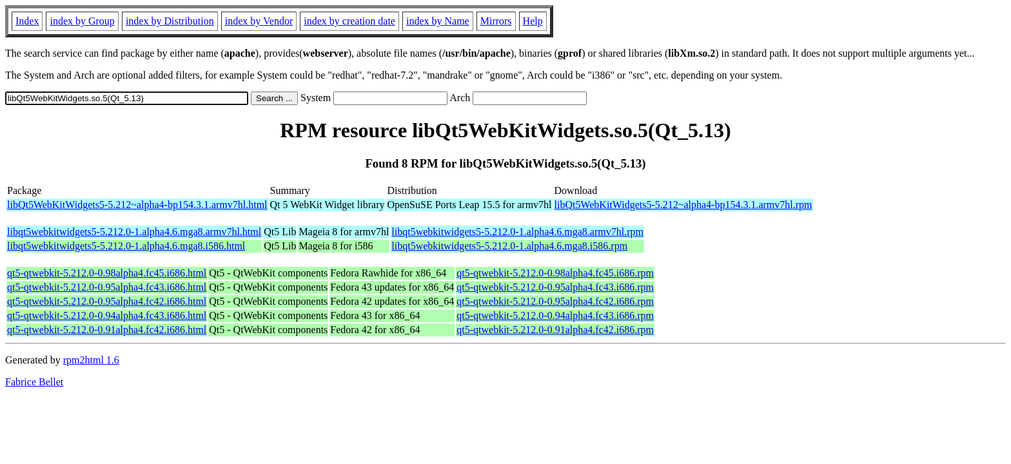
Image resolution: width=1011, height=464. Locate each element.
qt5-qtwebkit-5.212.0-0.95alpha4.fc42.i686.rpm (555, 301)
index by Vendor (259, 20)
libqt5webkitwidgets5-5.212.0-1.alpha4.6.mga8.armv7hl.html (134, 231)
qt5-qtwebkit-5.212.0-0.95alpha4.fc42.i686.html (106, 301)
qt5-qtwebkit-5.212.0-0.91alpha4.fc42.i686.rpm (555, 329)
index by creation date (349, 20)
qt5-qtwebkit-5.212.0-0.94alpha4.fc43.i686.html (106, 315)
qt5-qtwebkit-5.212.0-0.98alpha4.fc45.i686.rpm (555, 272)
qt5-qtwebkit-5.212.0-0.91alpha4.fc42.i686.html (106, 329)
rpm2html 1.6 (91, 359)
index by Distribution (170, 20)
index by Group (82, 20)
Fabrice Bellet (34, 381)
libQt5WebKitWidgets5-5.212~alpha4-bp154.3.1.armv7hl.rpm (683, 204)
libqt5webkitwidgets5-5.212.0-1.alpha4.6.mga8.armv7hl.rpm (517, 231)
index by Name (437, 20)
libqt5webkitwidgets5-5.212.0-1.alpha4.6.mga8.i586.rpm (509, 245)
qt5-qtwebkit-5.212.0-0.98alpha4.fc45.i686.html (106, 272)
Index (27, 20)
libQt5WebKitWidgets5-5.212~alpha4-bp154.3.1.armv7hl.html (137, 204)
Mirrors (496, 20)
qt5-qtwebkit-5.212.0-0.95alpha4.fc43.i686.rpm (555, 287)
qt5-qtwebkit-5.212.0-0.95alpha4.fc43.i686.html (106, 287)
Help (533, 20)
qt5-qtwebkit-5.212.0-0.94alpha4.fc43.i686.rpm (555, 315)
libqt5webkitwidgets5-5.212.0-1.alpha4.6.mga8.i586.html (126, 245)
